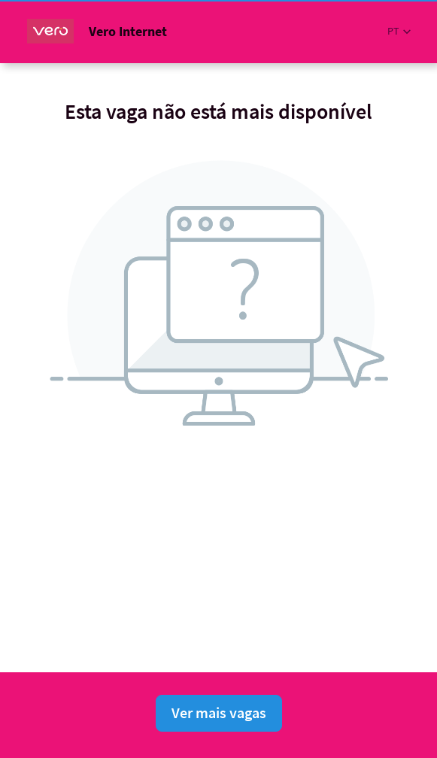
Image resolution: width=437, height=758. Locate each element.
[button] (399, 31)
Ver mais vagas (218, 712)
